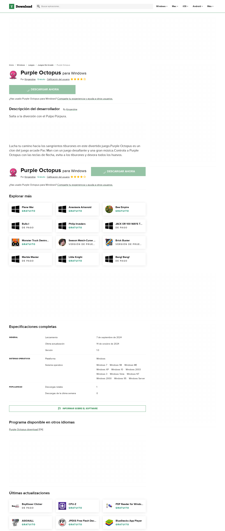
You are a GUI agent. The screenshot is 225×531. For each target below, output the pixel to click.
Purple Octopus (53, 72)
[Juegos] (31, 65)
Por (28, 79)
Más (210, 6)
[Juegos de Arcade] (45, 65)
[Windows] (21, 65)
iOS (184, 6)
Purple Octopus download (23, 429)
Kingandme (71, 109)
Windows (161, 6)
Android (197, 6)
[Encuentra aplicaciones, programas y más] (94, 6)
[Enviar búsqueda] (38, 6)
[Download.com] (20, 6)
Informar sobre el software (77, 408)
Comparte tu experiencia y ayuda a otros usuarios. (85, 98)
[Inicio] (11, 65)
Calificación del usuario (66, 79)
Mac (174, 6)
